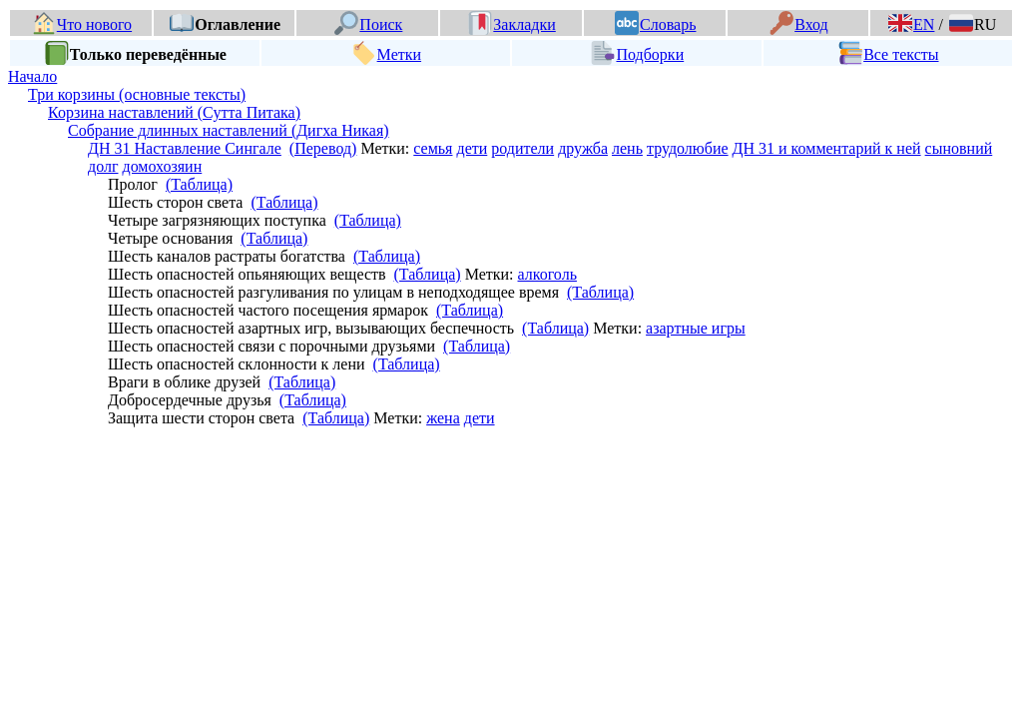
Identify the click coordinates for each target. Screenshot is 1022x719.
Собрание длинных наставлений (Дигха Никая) (228, 130)
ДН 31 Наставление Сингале (184, 148)
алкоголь (547, 274)
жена (443, 417)
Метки (387, 54)
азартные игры (696, 328)
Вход (798, 24)
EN (911, 24)
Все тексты (888, 54)
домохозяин (162, 166)
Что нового (82, 24)
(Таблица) (199, 184)
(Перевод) (323, 148)
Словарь (655, 24)
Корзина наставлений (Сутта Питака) (174, 112)
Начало (32, 76)
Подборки (637, 54)
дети (471, 148)
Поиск (368, 24)
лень (627, 148)
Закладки (512, 24)
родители (522, 148)
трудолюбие (688, 148)
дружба (583, 148)
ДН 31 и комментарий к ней (827, 148)
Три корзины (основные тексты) (137, 94)
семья (432, 148)
